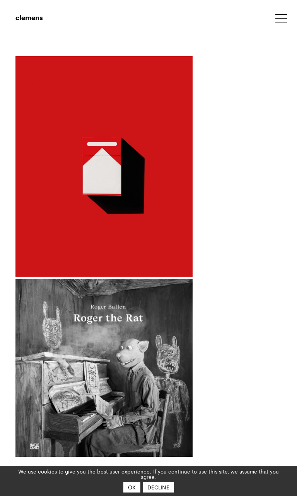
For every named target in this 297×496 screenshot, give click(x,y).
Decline (158, 487)
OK (132, 487)
